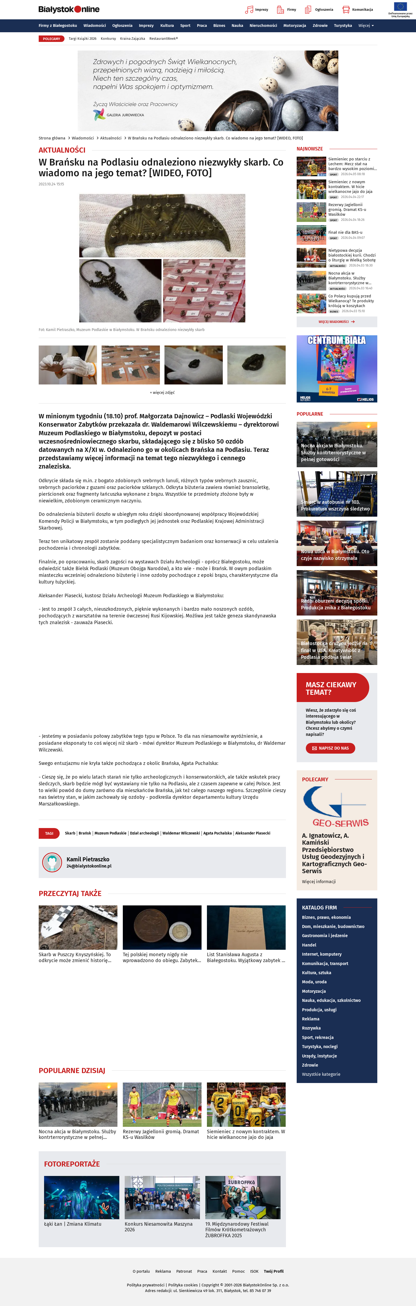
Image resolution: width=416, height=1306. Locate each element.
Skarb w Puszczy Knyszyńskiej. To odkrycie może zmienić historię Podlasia (75, 957)
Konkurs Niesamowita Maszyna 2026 (159, 1227)
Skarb (70, 833)
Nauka (237, 25)
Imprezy (256, 10)
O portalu (141, 1271)
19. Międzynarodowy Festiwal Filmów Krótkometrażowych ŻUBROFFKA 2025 (236, 1230)
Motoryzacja (295, 25)
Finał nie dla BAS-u (345, 232)
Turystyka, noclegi (320, 1046)
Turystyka (343, 25)
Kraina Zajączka (132, 38)
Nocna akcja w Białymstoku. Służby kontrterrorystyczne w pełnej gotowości (77, 1134)
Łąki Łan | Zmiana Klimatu (72, 1224)
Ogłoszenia (319, 10)
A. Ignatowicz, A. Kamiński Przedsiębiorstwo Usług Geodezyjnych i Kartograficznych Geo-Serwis (334, 853)
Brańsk (85, 833)
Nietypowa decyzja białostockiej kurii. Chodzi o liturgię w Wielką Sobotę (352, 255)
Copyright (210, 1285)
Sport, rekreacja (318, 1037)
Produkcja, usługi (319, 1009)
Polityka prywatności (145, 1285)
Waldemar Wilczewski (181, 833)
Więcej (366, 25)
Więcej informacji (319, 881)
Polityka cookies (183, 1285)
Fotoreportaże (72, 1164)
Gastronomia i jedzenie (325, 935)
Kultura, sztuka (316, 972)
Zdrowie (320, 25)
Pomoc (238, 1271)
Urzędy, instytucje (319, 1056)
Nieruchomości (263, 25)
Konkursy (108, 38)
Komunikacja (357, 10)
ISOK (254, 1271)
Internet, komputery (322, 954)
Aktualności (110, 138)
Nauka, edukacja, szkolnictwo (331, 1000)
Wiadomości (95, 25)
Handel (309, 945)
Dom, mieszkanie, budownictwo (333, 926)
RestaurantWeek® (163, 38)
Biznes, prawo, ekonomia (326, 917)
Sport (185, 25)
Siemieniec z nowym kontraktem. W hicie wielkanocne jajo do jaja (246, 1134)
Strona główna (52, 138)
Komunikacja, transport (325, 963)
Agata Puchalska (217, 833)
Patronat (184, 1271)
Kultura (167, 25)
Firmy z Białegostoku (58, 25)
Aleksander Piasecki (252, 833)
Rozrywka (311, 1028)
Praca (202, 25)
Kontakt (220, 1271)
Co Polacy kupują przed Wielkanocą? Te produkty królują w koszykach (351, 301)
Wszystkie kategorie (321, 1074)
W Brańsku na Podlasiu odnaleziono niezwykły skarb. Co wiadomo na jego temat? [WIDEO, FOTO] (215, 138)
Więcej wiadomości (334, 322)
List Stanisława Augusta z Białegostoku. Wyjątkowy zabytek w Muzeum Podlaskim (246, 957)
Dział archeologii (144, 833)
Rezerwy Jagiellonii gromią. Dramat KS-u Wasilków (161, 1134)
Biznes (219, 25)
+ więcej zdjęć (162, 392)
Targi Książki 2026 (82, 38)
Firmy (286, 10)
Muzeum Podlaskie (111, 833)
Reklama (311, 1018)
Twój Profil (274, 1271)
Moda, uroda (314, 981)
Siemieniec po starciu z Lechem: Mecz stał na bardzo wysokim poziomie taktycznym (352, 164)
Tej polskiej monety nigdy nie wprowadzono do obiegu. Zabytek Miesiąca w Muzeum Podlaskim (160, 957)
